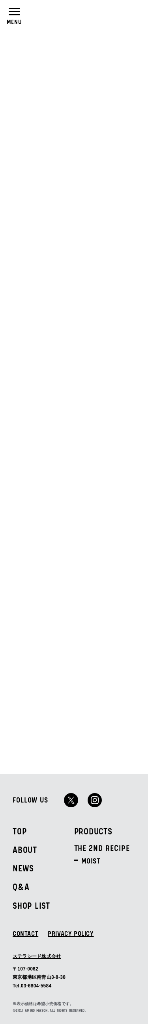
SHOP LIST (31, 906)
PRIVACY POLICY (71, 934)
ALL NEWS (116, 191)
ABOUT (25, 850)
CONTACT (25, 934)
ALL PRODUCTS (41, 597)
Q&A (21, 887)
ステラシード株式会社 (37, 955)
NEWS (23, 868)
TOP (19, 832)
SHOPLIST (134, 14)
